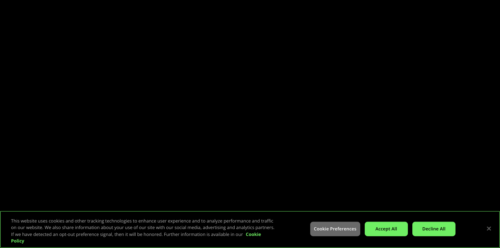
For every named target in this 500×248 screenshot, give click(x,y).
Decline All (433, 229)
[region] (250, 229)
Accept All (386, 229)
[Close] (489, 228)
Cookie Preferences (335, 229)
